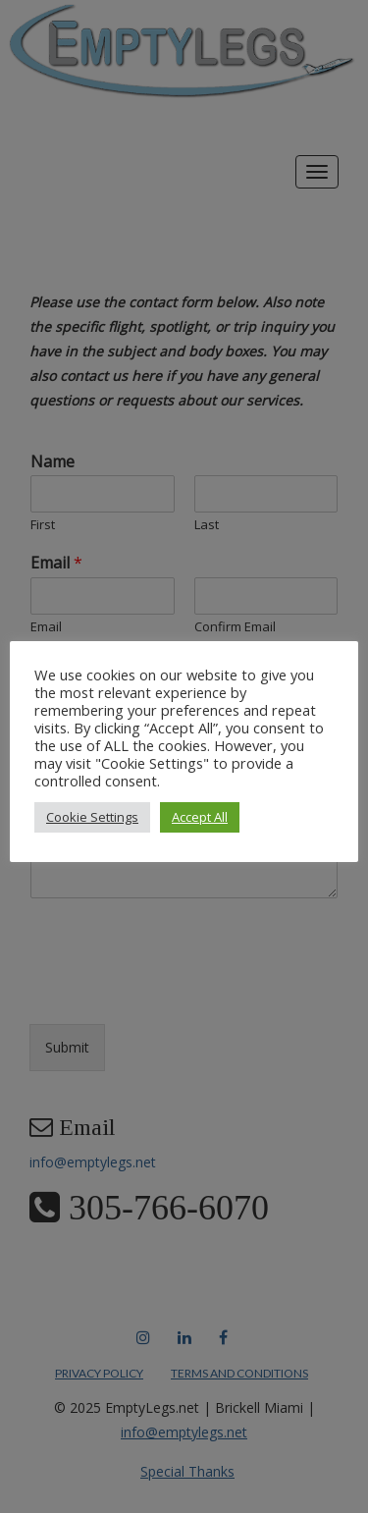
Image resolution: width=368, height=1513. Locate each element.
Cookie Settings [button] (92, 817)
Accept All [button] (200, 817)
